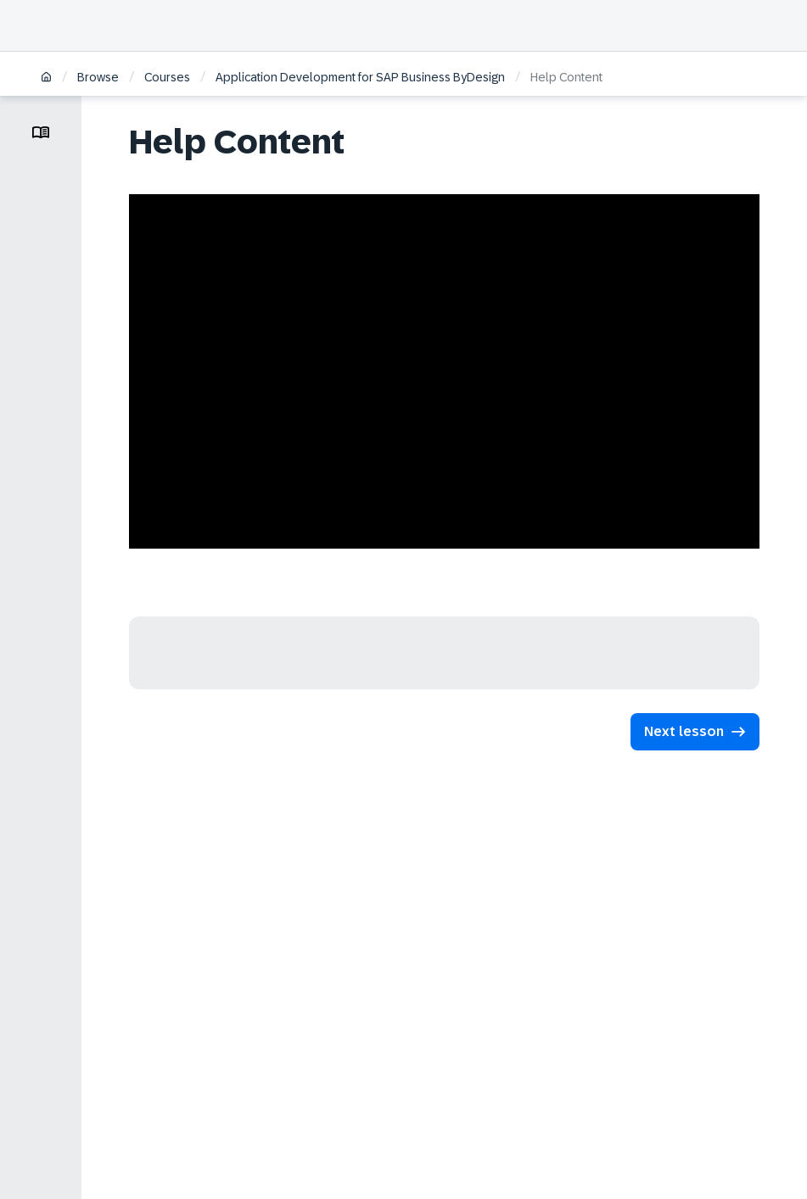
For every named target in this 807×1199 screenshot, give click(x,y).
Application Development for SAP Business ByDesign (360, 77)
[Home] (46, 78)
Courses (167, 77)
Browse (98, 77)
